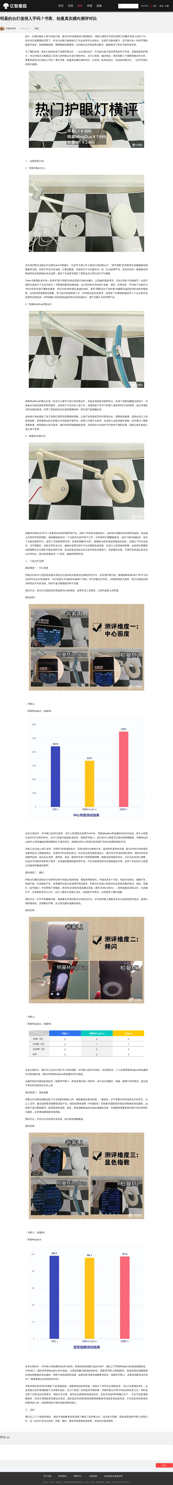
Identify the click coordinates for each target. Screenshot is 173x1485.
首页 (61, 5)
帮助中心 (78, 1476)
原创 (80, 5)
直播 (99, 5)
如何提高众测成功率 (113, 1476)
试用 (70, 5)
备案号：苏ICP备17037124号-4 (117, 1482)
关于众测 (47, 1476)
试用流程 (93, 1476)
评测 (89, 5)
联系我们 (63, 1476)
